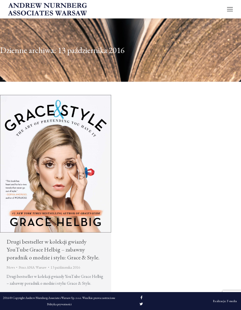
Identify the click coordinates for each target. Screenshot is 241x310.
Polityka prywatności (59, 304)
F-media (232, 301)
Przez (33, 267)
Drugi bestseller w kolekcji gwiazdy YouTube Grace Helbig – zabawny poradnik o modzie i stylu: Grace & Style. (53, 249)
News (11, 267)
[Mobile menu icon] (230, 9)
